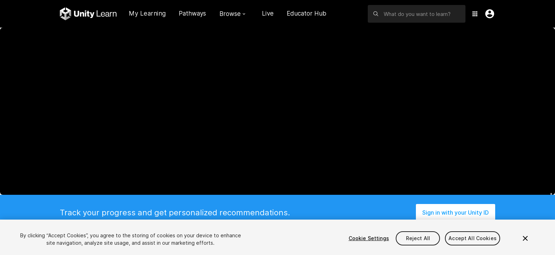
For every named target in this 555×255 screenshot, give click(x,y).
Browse (232, 13)
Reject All (418, 238)
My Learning (147, 13)
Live (268, 13)
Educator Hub (306, 13)
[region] (277, 237)
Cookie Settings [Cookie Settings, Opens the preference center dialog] (369, 238)
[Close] (525, 238)
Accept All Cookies (472, 238)
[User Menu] (488, 14)
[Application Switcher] (475, 14)
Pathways (192, 13)
